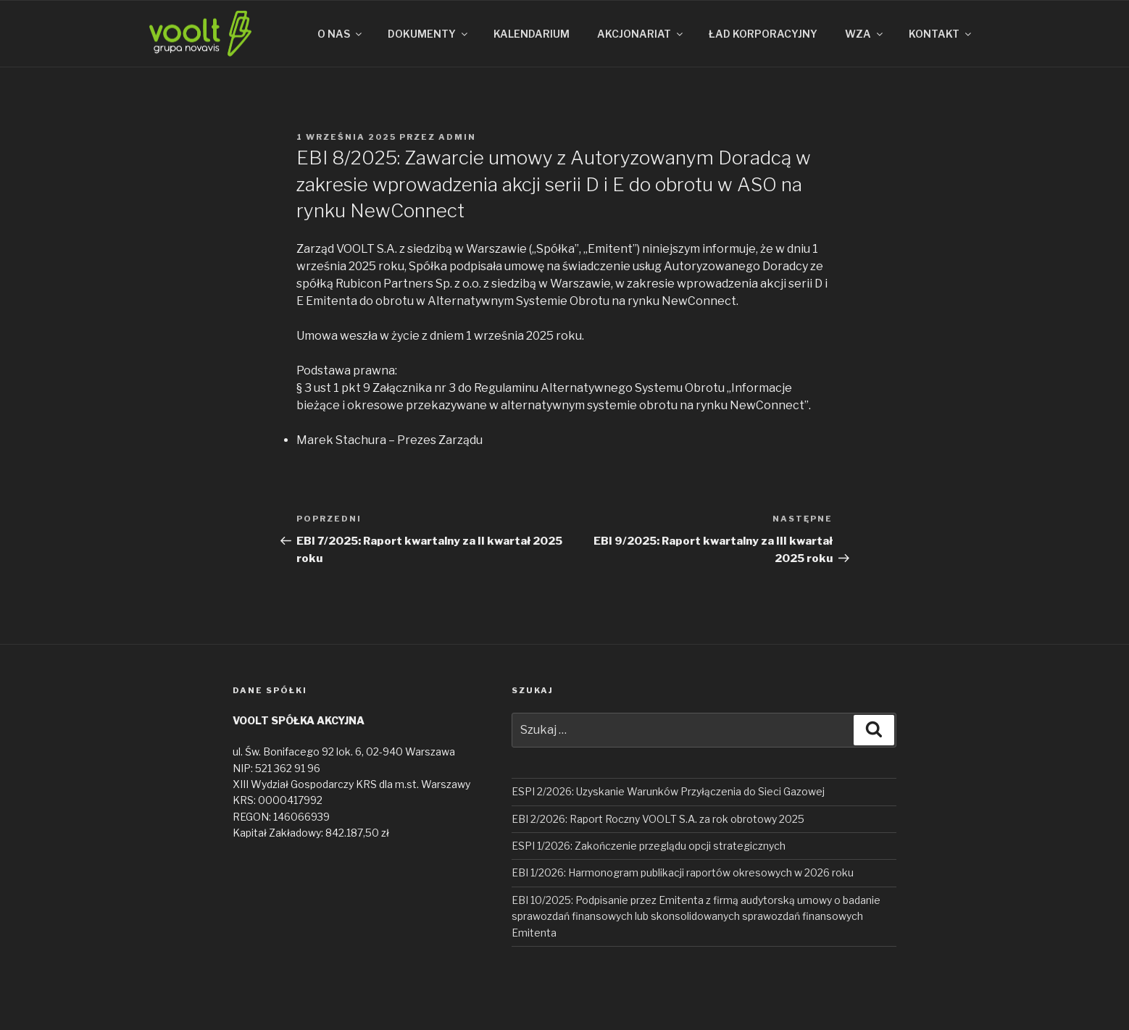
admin (457, 137)
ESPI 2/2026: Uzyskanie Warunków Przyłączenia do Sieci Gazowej (668, 791)
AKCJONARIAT (641, 34)
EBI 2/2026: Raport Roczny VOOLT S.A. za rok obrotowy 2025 (658, 819)
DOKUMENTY (429, 34)
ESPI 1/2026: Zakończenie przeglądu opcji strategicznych (649, 846)
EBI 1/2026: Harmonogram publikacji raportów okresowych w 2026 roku (683, 872)
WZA (865, 34)
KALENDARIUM (531, 34)
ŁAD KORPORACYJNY (763, 34)
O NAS (340, 34)
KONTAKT (941, 34)
